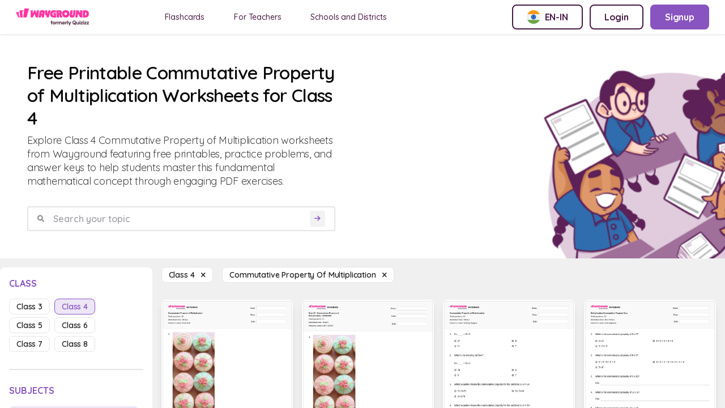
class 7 (29, 344)
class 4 (75, 306)
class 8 (75, 344)
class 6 (75, 325)
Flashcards (185, 17)
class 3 (29, 306)
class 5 (29, 325)
